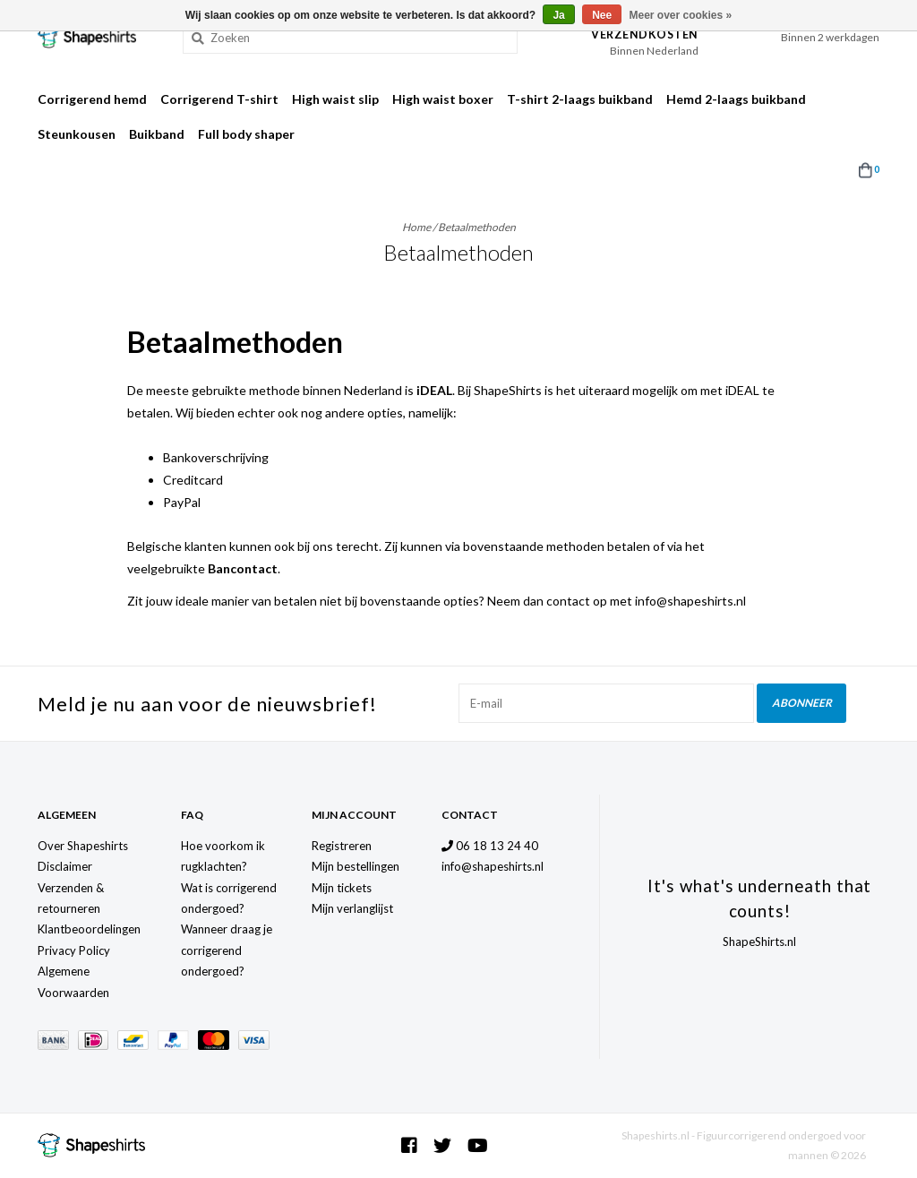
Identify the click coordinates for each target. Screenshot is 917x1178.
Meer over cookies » (681, 15)
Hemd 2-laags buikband (736, 99)
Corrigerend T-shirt (219, 99)
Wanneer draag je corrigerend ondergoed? (226, 950)
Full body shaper (246, 134)
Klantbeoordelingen (89, 929)
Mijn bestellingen (355, 866)
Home (416, 227)
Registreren (342, 845)
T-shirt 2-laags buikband (580, 99)
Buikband (156, 134)
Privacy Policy (74, 950)
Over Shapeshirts (83, 845)
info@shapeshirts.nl (492, 866)
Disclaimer (65, 866)
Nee (602, 15)
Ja (558, 15)
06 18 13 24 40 (489, 845)
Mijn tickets (342, 888)
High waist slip (335, 99)
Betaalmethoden (477, 227)
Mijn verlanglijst (352, 908)
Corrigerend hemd (92, 99)
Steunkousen (77, 134)
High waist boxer (442, 99)
